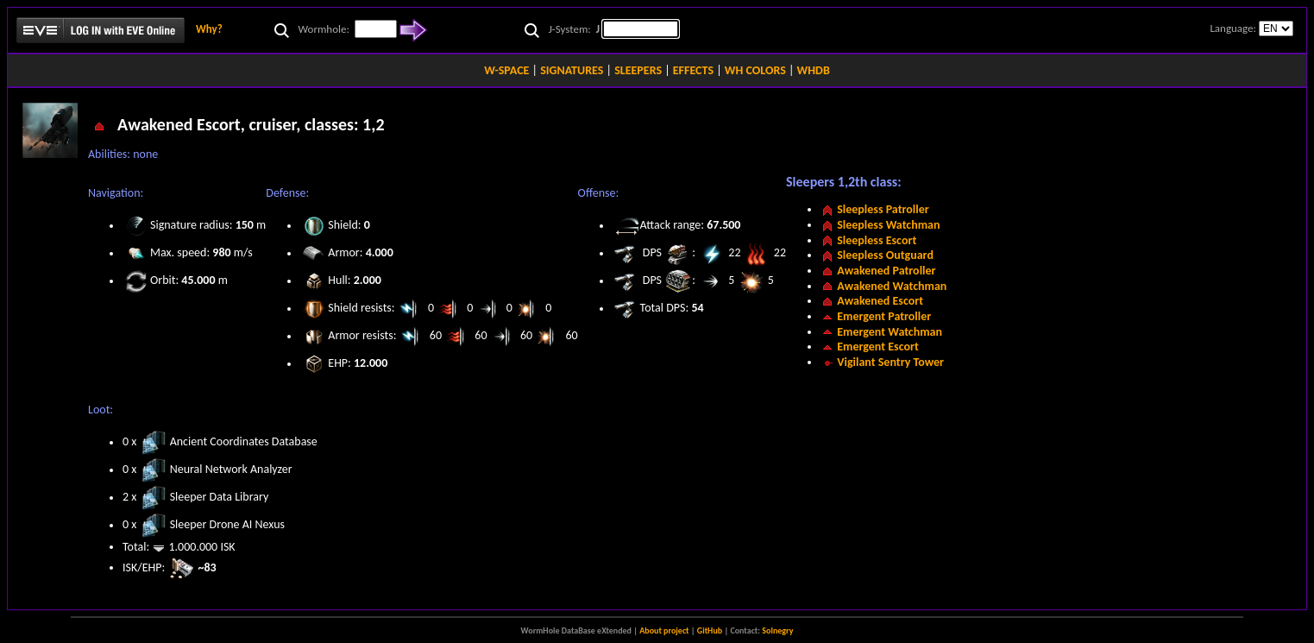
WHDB (813, 70)
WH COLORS (755, 70)
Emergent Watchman (889, 332)
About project (663, 630)
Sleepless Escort (876, 240)
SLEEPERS (638, 70)
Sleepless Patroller (883, 209)
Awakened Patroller (886, 270)
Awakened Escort (880, 300)
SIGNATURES (571, 70)
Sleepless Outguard (885, 255)
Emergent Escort (878, 346)
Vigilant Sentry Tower (890, 362)
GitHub (709, 630)
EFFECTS (693, 70)
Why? (209, 28)
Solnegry (777, 630)
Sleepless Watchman (888, 224)
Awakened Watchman (891, 286)
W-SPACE (506, 70)
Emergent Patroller (884, 316)
